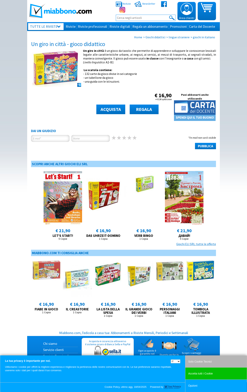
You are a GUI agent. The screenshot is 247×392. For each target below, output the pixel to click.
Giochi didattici (155, 37)
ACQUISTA (111, 109)
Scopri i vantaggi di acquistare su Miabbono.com (191, 349)
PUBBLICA (205, 146)
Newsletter (144, 3)
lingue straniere (179, 37)
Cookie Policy (112, 386)
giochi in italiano (204, 37)
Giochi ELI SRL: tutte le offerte (196, 244)
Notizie (123, 3)
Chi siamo (50, 343)
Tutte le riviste (43, 26)
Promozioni (178, 26)
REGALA (144, 109)
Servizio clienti (53, 350)
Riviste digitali (119, 26)
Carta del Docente (202, 26)
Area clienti (186, 11)
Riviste (71, 26)
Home (138, 37)
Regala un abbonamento (150, 26)
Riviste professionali (92, 26)
